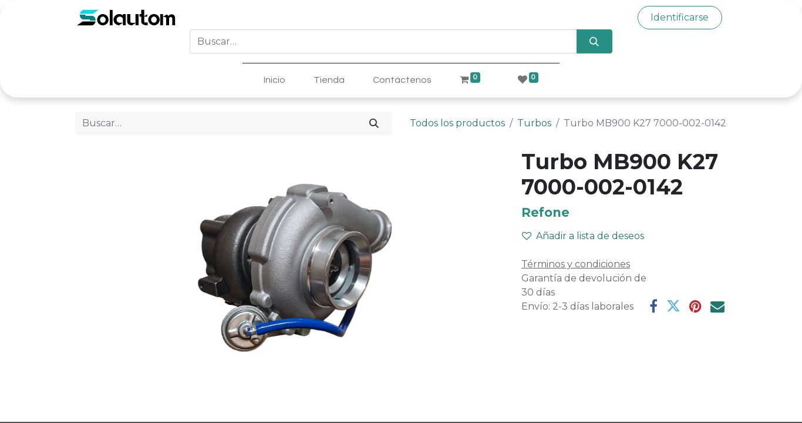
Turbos (534, 123)
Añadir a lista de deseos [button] (583, 235)
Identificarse (680, 17)
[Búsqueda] (594, 41)
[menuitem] (274, 80)
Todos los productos (457, 123)
